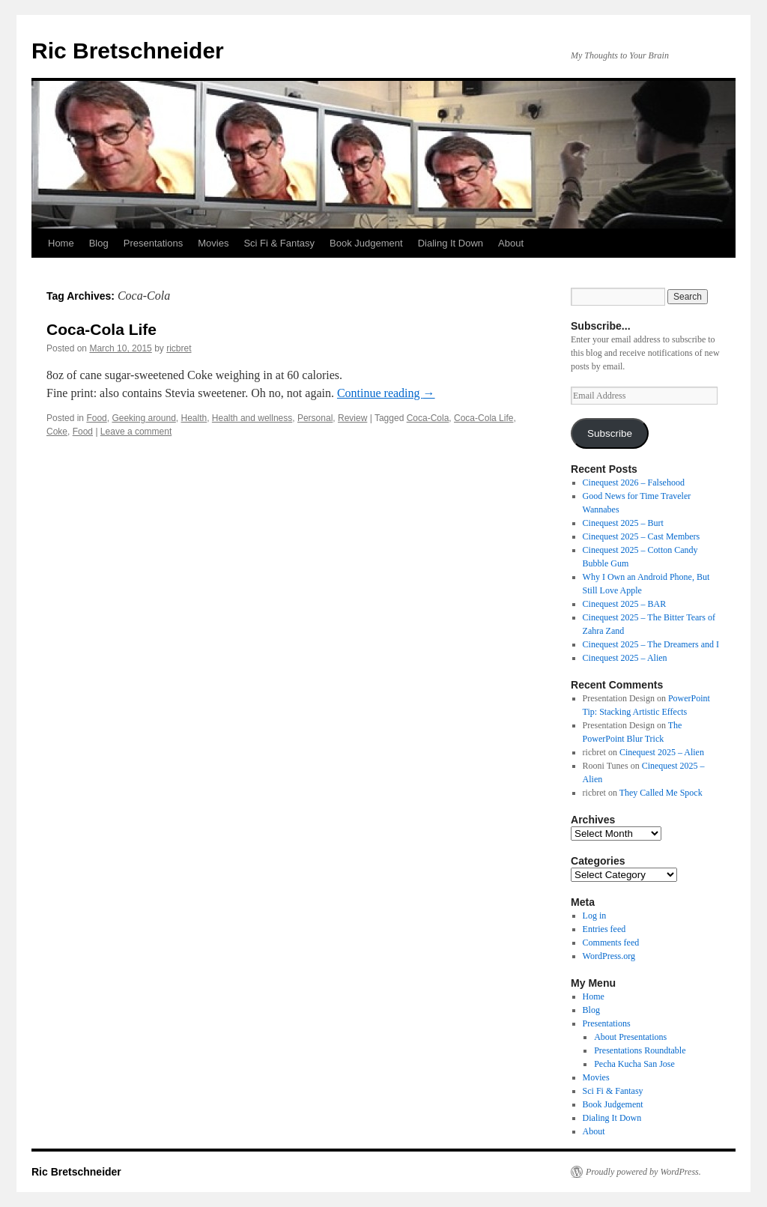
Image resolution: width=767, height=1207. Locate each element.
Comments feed (611, 942)
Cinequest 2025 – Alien (625, 658)
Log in (595, 915)
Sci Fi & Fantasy (279, 243)
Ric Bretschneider (127, 50)
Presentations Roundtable (639, 1050)
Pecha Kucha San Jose (634, 1064)
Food (96, 418)
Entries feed (604, 929)
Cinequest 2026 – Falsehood (634, 482)
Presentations (154, 243)
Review (352, 418)
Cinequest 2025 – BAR (625, 604)
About (511, 243)
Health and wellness (252, 418)
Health (194, 418)
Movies (213, 243)
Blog (99, 243)
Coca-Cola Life (101, 329)
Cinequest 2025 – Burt (623, 523)
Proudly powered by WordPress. (643, 1172)
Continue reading (386, 393)
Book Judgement (366, 243)
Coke (56, 431)
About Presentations (630, 1037)
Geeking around (143, 418)
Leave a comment (136, 431)
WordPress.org (609, 956)
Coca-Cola (428, 418)
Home (61, 243)
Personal (315, 418)
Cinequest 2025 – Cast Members (641, 536)
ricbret (178, 348)
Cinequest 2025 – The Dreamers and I (651, 644)
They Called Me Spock (661, 792)
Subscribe (609, 433)
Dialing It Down (450, 243)
